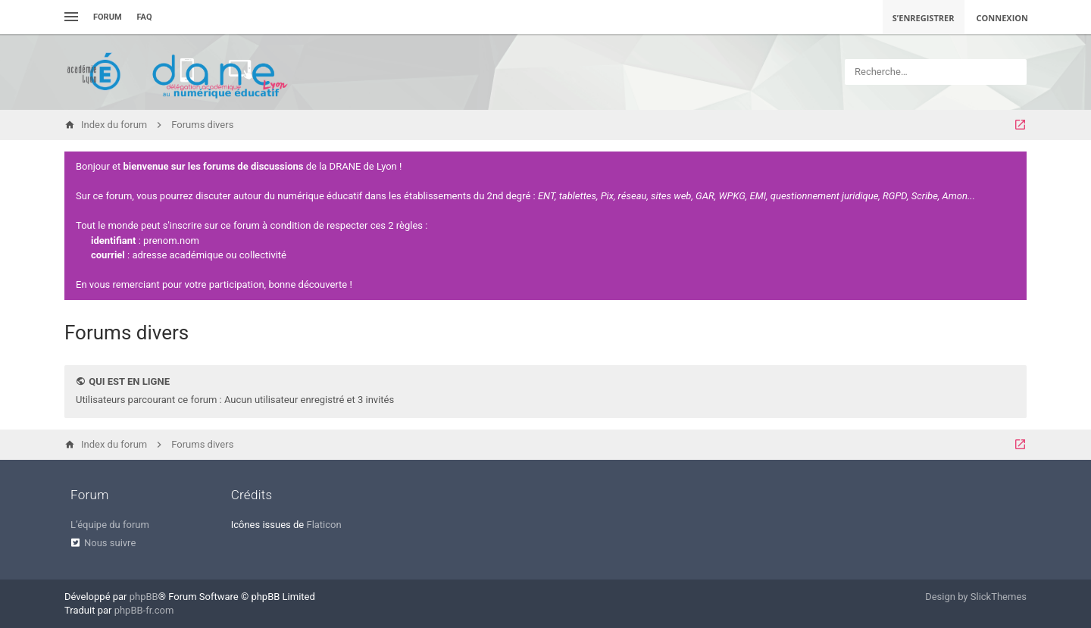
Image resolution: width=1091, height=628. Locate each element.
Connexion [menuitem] (1003, 17)
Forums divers (126, 332)
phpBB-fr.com (144, 610)
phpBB (144, 596)
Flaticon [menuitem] (323, 524)
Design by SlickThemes (976, 596)
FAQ (144, 17)
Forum (107, 17)
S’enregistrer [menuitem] (923, 17)
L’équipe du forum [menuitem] (109, 524)
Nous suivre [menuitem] (110, 542)
